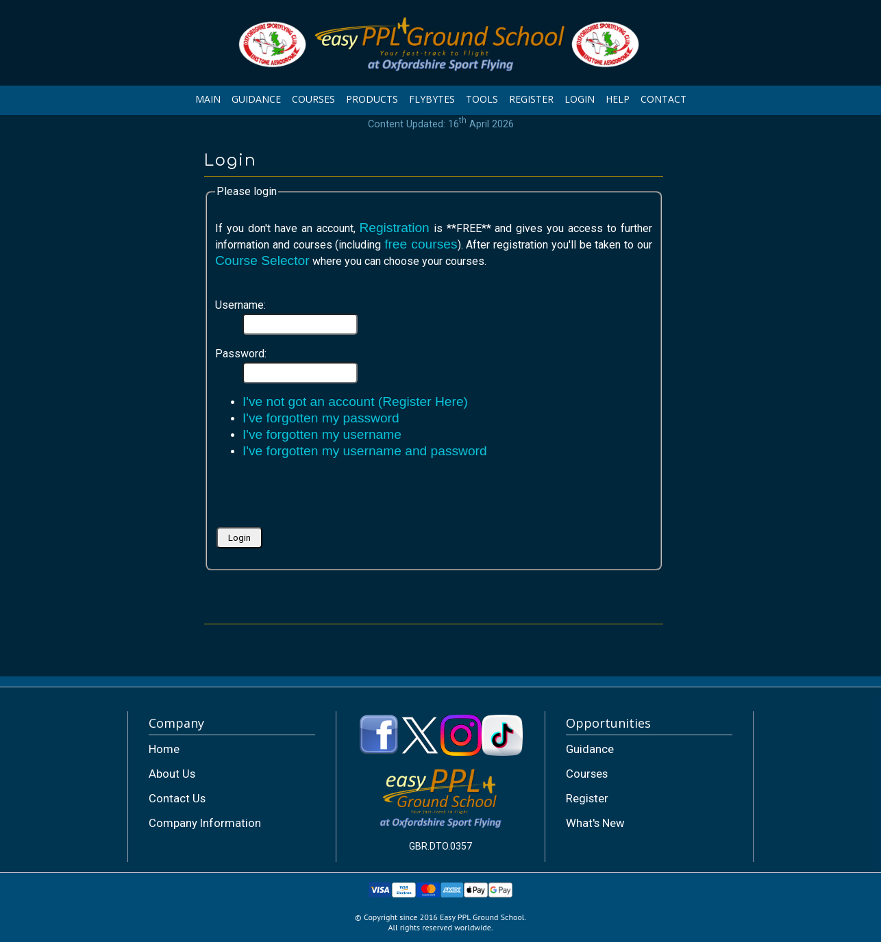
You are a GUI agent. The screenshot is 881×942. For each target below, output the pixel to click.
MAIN (208, 98)
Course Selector (262, 260)
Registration (394, 227)
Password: (240, 353)
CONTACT (663, 98)
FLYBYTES (432, 98)
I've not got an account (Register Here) (355, 401)
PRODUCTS (372, 98)
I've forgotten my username (322, 434)
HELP (618, 98)
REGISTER (531, 98)
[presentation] (319, 497)
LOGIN (579, 98)
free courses (420, 244)
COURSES (313, 98)
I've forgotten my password (321, 418)
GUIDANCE (256, 98)
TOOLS (482, 98)
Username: (240, 304)
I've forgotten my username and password (365, 451)
